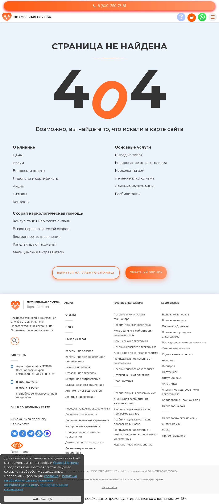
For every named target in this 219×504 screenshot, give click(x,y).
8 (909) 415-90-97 (27, 387)
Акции (18, 186)
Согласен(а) (43, 498)
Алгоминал (169, 383)
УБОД (166, 429)
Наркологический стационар (133, 444)
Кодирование (170, 302)
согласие (51, 476)
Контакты (21, 202)
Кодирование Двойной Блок (181, 400)
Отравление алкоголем (80, 373)
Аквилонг (168, 360)
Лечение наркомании (134, 186)
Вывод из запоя (129, 155)
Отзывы (20, 194)
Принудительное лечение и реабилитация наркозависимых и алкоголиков (136, 434)
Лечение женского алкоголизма (135, 346)
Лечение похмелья (77, 367)
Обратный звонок (146, 272)
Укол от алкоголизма (176, 348)
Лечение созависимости (81, 414)
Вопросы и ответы (29, 171)
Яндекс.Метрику (66, 463)
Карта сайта (109, 487)
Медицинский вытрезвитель (38, 252)
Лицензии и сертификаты (36, 179)
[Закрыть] (79, 458)
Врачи (18, 163)
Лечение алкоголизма (134, 178)
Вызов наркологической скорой (41, 229)
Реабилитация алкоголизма (132, 324)
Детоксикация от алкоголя (131, 374)
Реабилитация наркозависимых (135, 393)
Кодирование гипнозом (177, 354)
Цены (18, 155)
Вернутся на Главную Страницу (86, 272)
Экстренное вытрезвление (37, 237)
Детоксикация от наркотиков (84, 442)
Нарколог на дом (130, 171)
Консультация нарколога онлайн (41, 221)
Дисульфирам (171, 377)
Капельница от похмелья (35, 244)
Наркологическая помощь (179, 418)
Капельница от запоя (79, 350)
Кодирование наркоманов (82, 426)
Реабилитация (128, 194)
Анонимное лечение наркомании (87, 420)
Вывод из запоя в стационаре (84, 384)
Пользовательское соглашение (31, 325)
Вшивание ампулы (174, 320)
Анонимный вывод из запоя (83, 390)
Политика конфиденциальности (32, 330)
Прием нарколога (174, 435)
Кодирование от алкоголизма (141, 163)
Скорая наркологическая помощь (48, 213)
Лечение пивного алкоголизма (134, 369)
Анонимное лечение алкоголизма (136, 352)
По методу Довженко (176, 326)
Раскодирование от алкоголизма (184, 342)
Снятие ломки (171, 424)
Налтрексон (170, 372)
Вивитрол (168, 366)
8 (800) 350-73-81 (109, 6)
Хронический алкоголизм (131, 341)
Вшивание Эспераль (175, 314)
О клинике (24, 147)
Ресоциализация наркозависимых (87, 408)
